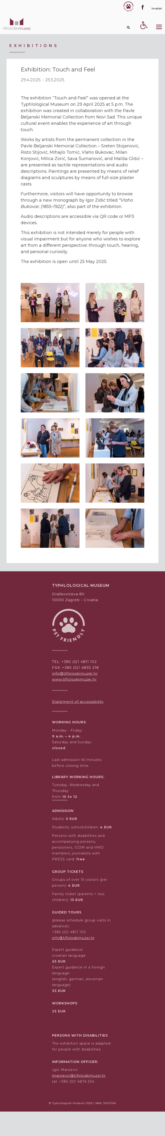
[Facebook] (142, 7)
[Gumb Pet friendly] (128, 6)
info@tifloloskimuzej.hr (75, 673)
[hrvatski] (157, 8)
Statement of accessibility (78, 701)
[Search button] (128, 27)
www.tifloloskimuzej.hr (74, 679)
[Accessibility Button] (144, 33)
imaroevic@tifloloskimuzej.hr (79, 1075)
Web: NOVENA (105, 1103)
